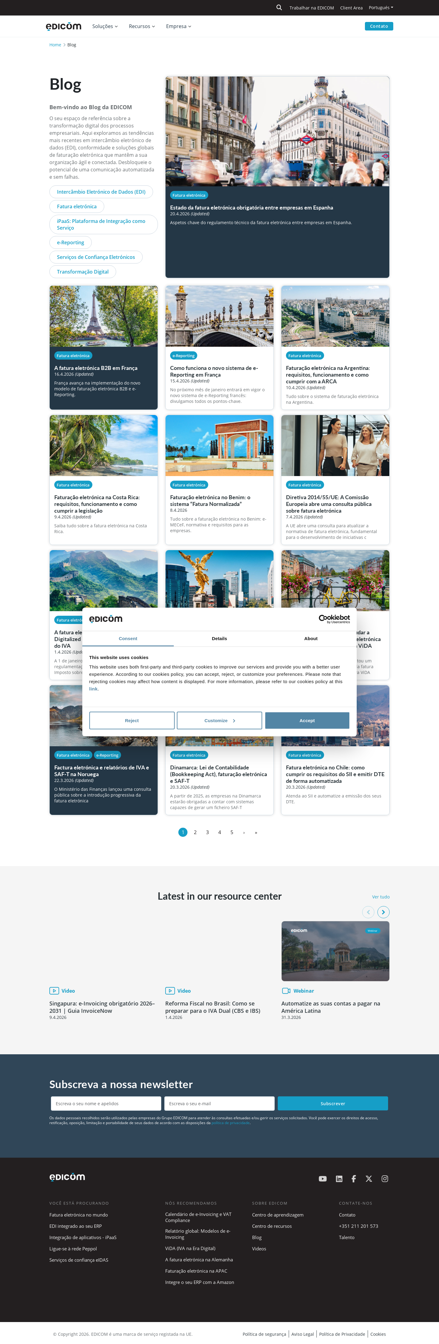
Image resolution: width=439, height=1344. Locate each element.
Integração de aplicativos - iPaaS (82, 1237)
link (93, 688)
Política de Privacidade (342, 1334)
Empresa (176, 26)
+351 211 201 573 (358, 1226)
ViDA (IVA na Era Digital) (190, 1248)
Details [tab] (219, 638)
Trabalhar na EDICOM (312, 8)
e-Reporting (70, 242)
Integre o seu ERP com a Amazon (199, 1282)
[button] (383, 912)
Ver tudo (381, 897)
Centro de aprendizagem (278, 1215)
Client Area (351, 8)
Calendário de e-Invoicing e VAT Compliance (198, 1217)
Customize (220, 720)
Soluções (102, 26)
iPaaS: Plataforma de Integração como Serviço (101, 224)
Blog (257, 1237)
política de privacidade (231, 1122)
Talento (347, 1237)
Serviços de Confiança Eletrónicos (96, 257)
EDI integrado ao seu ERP (75, 1226)
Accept (307, 720)
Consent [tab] (128, 638)
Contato (379, 26)
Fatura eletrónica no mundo (78, 1215)
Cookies (378, 1334)
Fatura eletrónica (77, 206)
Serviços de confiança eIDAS (78, 1260)
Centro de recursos (272, 1226)
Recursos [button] (139, 26)
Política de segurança (264, 1334)
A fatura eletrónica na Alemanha (199, 1259)
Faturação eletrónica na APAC (196, 1271)
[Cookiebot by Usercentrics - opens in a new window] (323, 619)
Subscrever (333, 1103)
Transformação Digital (83, 271)
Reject (132, 720)
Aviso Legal (302, 1334)
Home (55, 45)
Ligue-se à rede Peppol (73, 1248)
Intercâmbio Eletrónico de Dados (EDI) (101, 191)
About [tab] (311, 638)
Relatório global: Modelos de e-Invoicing (197, 1234)
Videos (259, 1248)
